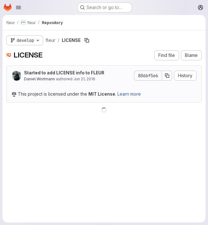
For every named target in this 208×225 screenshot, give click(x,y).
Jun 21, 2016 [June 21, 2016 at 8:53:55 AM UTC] (84, 79)
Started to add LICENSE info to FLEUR (64, 72)
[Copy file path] (87, 40)
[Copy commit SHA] (167, 76)
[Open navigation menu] (18, 7)
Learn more (129, 94)
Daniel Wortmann (39, 79)
